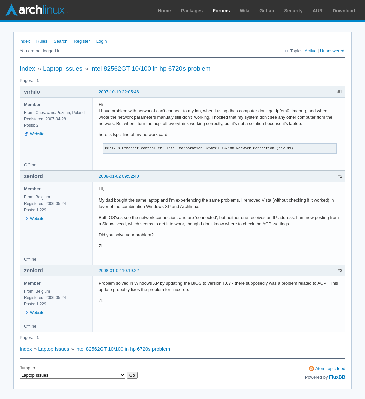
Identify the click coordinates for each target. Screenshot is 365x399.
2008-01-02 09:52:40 (119, 176)
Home (164, 10)
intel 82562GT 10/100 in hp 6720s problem (150, 68)
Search (60, 41)
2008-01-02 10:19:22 (119, 270)
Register (82, 41)
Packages (192, 10)
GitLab (266, 10)
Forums (221, 10)
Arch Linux (36, 10)
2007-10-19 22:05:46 (119, 91)
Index (24, 41)
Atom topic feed (330, 368)
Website (37, 134)
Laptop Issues (62, 68)
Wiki (245, 10)
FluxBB (337, 377)
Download (344, 10)
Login (101, 41)
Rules (41, 41)
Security (293, 10)
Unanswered (332, 50)
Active (310, 50)
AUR (318, 10)
